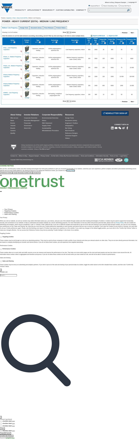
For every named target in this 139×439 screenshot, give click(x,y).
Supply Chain (46, 125)
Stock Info (27, 128)
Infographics (69, 125)
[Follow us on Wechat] (119, 128)
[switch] (1, 237)
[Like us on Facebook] (127, 128)
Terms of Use (114, 156)
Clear (2, 428)
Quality (12, 133)
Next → (133, 33)
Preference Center (6, 172)
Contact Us (14, 156)
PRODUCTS (19, 10)
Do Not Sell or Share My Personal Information (65, 156)
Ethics (44, 120)
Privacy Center (45, 156)
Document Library (36, 28)
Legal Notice (123, 156)
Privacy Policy (71, 170)
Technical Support (71, 135)
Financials (27, 123)
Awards (12, 125)
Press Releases (49, 28)
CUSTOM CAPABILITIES (65, 10)
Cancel (8, 433)
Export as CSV (112, 36)
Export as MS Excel (99, 36)
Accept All (36, 172)
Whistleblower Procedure (50, 130)
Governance (28, 125)
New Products (69, 130)
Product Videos (61, 28)
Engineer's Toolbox (71, 123)
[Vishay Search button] (128, 10)
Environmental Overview (50, 118)
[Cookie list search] (8, 275)
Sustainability (46, 128)
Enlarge (27, 53)
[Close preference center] (1, 191)
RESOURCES (47, 10)
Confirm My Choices (6, 436)
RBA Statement (47, 123)
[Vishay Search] (107, 10)
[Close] (1, 175)
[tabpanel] (69, 224)
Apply (2, 433)
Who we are (14, 118)
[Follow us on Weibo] (123, 128)
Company (80, 10)
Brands (12, 128)
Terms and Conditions (87, 156)
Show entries (69, 32)
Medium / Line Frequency (10, 28)
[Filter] (1, 417)
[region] (69, 170)
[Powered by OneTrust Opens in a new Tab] (7, 438)
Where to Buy (109, 2)
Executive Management (31, 120)
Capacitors (9, 18)
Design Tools (24, 28)
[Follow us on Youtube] (116, 128)
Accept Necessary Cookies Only (22, 172)
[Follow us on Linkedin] (112, 128)
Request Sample (34, 156)
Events (12, 123)
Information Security (102, 156)
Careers (13, 130)
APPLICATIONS (33, 10)
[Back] (1, 270)
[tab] (71, 209)
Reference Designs (71, 133)
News (12, 120)
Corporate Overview (30, 118)
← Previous (123, 33)
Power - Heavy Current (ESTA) (20, 18)
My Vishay (68, 128)
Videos (67, 138)
